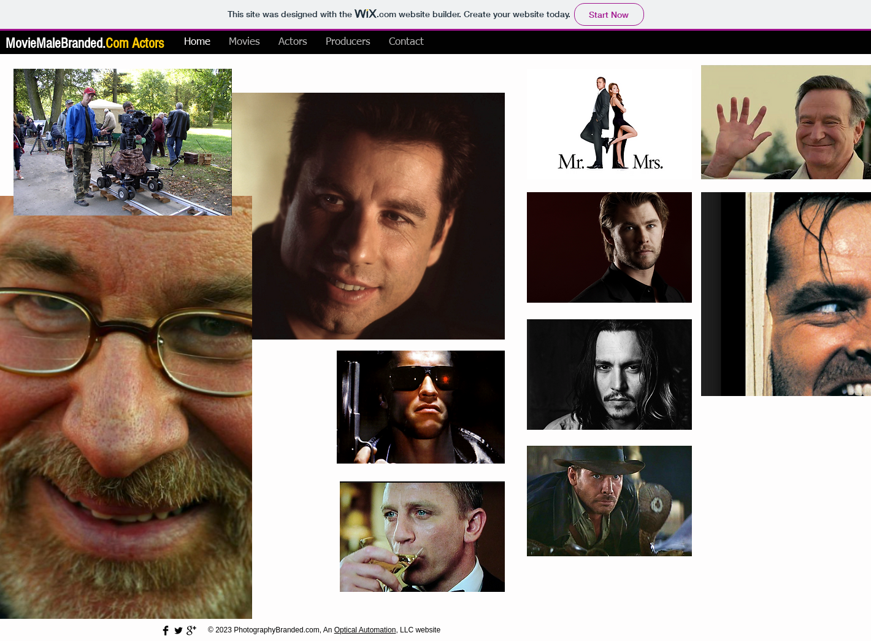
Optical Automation (365, 630)
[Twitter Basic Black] (178, 630)
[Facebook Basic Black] (166, 630)
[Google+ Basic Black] (191, 630)
